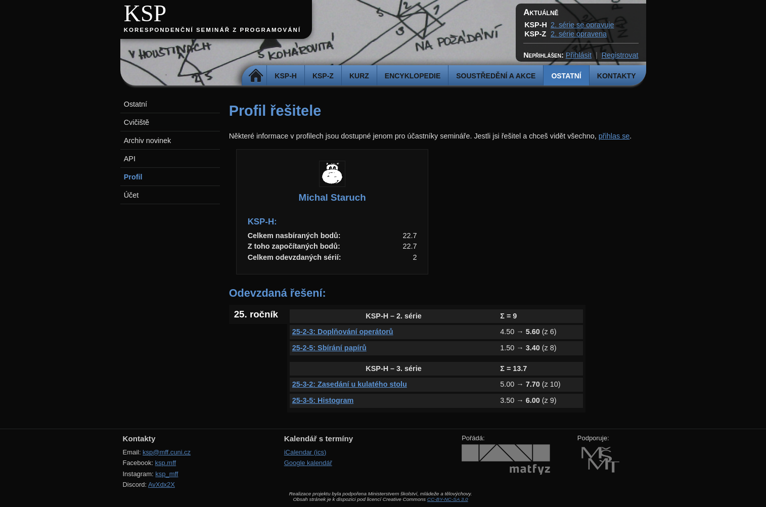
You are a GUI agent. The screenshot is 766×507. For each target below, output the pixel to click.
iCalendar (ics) (305, 452)
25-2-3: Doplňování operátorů (342, 332)
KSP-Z (323, 76)
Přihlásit (579, 55)
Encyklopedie (412, 76)
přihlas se (614, 136)
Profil (133, 177)
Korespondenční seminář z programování (212, 30)
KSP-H (286, 76)
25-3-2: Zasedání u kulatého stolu (349, 384)
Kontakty (616, 76)
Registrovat (620, 55)
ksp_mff (166, 474)
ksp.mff (165, 463)
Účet (131, 195)
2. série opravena (579, 34)
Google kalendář (308, 463)
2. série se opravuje (582, 25)
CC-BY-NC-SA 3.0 (447, 499)
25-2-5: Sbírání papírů (329, 348)
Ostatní (566, 76)
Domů (255, 76)
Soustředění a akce (495, 76)
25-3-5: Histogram (323, 400)
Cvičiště (136, 122)
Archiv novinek (147, 140)
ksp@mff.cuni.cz (167, 452)
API (130, 159)
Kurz (359, 76)
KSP (145, 13)
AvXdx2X (161, 484)
